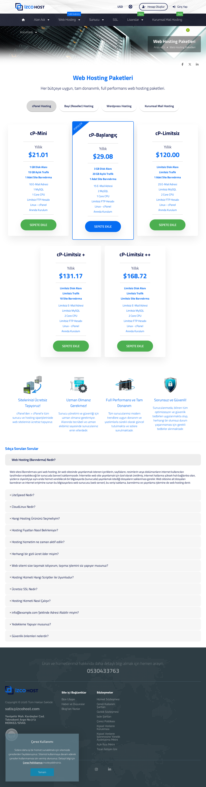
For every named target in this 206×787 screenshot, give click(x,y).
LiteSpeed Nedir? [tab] (21, 509)
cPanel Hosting (41, 105)
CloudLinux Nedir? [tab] (22, 521)
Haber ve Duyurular (73, 704)
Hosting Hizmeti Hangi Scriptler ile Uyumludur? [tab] (41, 591)
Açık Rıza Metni (106, 744)
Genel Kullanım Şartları (106, 706)
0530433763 (103, 671)
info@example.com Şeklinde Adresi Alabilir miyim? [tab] (44, 626)
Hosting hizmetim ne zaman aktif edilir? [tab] (37, 556)
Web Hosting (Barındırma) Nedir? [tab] (32, 474)
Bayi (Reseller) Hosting (78, 105)
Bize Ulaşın (68, 699)
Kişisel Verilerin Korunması (106, 728)
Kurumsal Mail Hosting (159, 105)
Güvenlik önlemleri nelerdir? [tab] (29, 650)
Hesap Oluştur (153, 6)
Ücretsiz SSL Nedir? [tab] (23, 603)
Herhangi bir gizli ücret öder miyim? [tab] (34, 567)
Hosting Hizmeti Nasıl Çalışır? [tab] (30, 615)
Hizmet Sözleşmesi (108, 699)
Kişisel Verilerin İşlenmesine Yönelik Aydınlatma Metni (108, 736)
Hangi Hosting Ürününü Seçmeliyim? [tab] (34, 532)
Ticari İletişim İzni (107, 749)
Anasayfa (159, 47)
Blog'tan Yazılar (71, 708)
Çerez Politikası (106, 721)
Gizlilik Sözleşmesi (108, 711)
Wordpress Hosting (119, 105)
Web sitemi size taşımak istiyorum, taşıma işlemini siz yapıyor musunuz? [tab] (58, 579)
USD (120, 6)
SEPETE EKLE (38, 239)
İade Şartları (104, 716)
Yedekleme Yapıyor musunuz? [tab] (30, 638)
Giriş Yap (180, 6)
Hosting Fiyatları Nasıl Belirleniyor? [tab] (33, 544)
